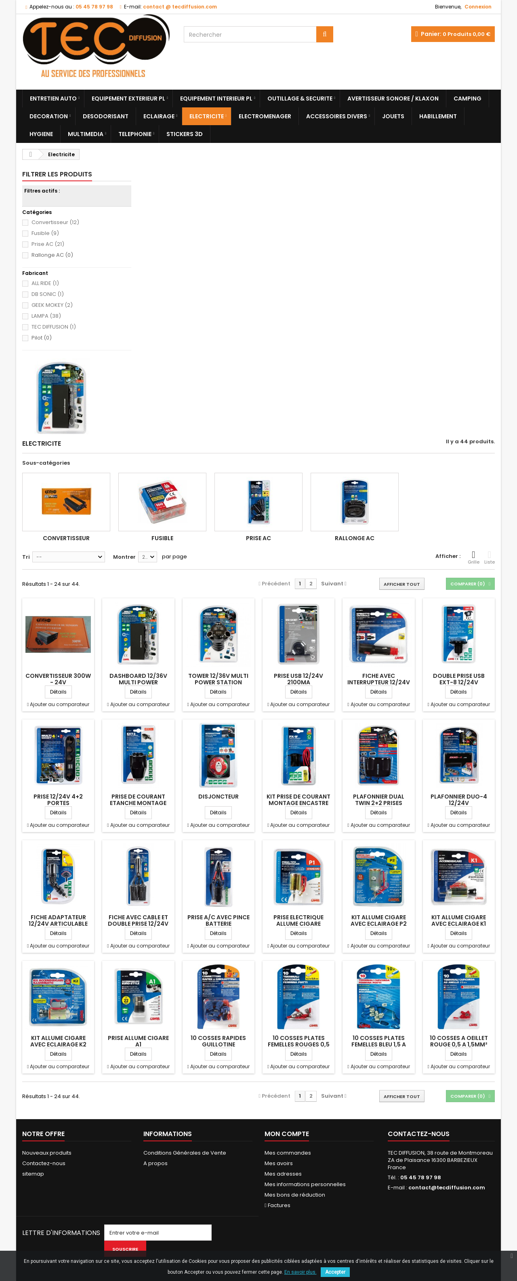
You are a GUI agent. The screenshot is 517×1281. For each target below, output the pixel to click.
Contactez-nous (43, 1163)
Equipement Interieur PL (216, 98)
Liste (489, 557)
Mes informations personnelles (305, 1184)
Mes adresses (283, 1174)
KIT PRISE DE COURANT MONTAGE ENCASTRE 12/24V (298, 803)
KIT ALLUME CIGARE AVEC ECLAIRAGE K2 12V (58, 1044)
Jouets (393, 116)
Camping (467, 98)
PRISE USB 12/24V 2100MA (298, 679)
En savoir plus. (300, 1272)
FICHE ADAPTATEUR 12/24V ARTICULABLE (58, 920)
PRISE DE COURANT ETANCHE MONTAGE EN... (138, 803)
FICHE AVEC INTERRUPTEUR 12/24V (378, 679)
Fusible (45, 233)
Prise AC (48, 244)
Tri (26, 557)
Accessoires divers (336, 116)
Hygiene (41, 134)
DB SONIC (48, 294)
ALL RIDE (45, 283)
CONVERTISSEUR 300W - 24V (58, 679)
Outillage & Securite (299, 98)
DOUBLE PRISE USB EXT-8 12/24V (459, 679)
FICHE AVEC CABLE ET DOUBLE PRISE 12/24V (138, 920)
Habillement (438, 116)
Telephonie (134, 134)
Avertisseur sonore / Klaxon (393, 98)
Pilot (42, 338)
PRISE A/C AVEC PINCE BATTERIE (218, 920)
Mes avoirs (279, 1163)
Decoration (48, 116)
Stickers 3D (184, 134)
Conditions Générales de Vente (184, 1153)
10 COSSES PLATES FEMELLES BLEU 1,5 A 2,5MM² (378, 1044)
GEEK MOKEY (52, 305)
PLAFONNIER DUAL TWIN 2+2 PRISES (378, 799)
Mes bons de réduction (295, 1195)
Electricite (206, 116)
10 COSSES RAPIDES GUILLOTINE (218, 1041)
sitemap (33, 1174)
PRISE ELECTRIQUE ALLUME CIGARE (298, 920)
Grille (473, 557)
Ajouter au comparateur (59, 704)
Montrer (124, 557)
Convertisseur (55, 222)
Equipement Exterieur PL (128, 98)
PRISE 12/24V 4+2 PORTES (58, 799)
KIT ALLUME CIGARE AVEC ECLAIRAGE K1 (458, 920)
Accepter (335, 1272)
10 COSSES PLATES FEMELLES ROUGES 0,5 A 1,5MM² (299, 1044)
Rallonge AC (52, 255)
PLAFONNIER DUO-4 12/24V (459, 799)
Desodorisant (105, 116)
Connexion (478, 6)
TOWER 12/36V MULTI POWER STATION (218, 679)
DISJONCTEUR (218, 796)
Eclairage (158, 116)
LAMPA (46, 316)
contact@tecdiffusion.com (446, 1187)
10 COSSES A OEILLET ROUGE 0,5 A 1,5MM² (459, 1041)
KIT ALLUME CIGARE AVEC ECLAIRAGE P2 (379, 920)
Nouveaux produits (46, 1153)
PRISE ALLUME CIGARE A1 (138, 1041)
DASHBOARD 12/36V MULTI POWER (138, 679)
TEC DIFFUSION (54, 327)
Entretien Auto (53, 98)
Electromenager (265, 116)
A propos (155, 1163)
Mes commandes (288, 1153)
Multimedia (85, 134)
